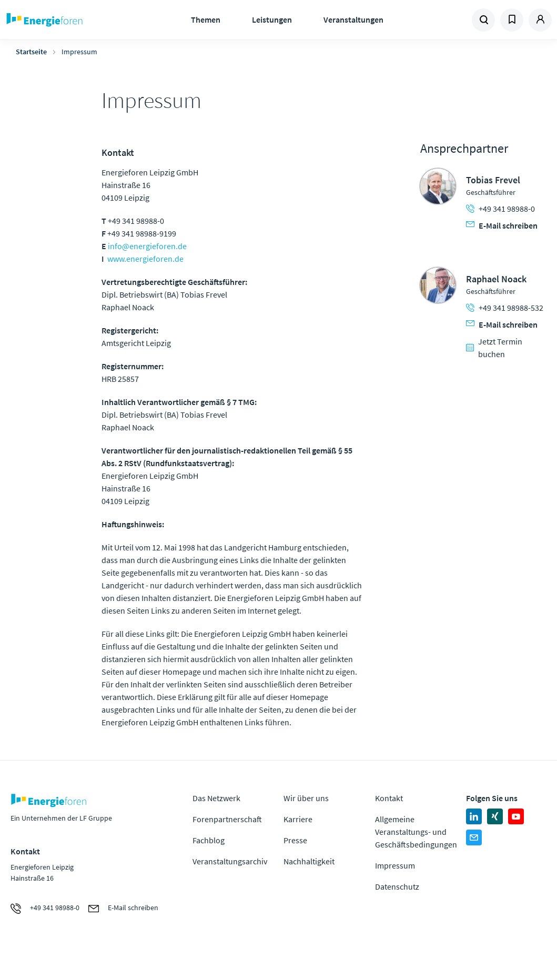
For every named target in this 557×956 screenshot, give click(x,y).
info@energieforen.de (147, 246)
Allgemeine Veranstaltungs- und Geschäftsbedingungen (416, 832)
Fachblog (209, 840)
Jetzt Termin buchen (494, 347)
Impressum (395, 865)
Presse (295, 840)
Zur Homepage (71, 20)
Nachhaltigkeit (309, 861)
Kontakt (389, 798)
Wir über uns (306, 798)
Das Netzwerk (216, 798)
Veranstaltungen (353, 19)
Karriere (297, 819)
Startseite (31, 51)
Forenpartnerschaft (227, 819)
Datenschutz (397, 886)
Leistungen (272, 19)
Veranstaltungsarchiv (230, 861)
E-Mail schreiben (502, 225)
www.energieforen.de (145, 258)
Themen (205, 19)
